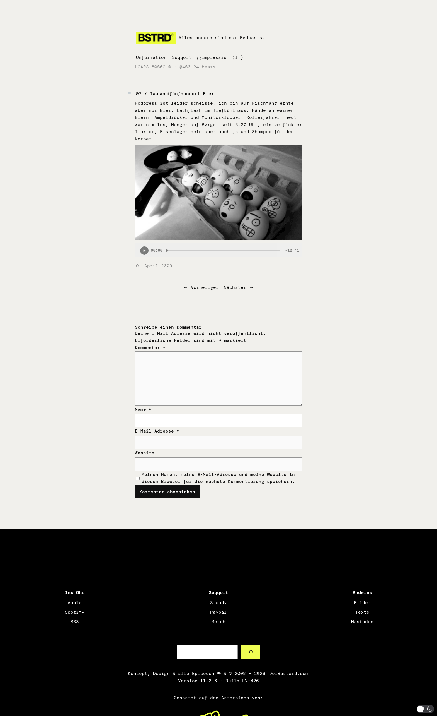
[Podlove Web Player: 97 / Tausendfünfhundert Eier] (218, 250)
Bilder (362, 603)
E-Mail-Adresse (157, 431)
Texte (362, 612)
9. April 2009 (154, 266)
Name (143, 409)
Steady (218, 603)
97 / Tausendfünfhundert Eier (175, 94)
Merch (218, 621)
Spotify (74, 612)
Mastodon (362, 621)
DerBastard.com (288, 673)
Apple (75, 603)
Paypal (218, 612)
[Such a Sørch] (250, 652)
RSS (75, 621)
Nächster (235, 287)
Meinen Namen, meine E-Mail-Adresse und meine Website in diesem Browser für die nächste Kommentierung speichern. (218, 478)
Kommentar (150, 347)
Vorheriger (205, 287)
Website (144, 453)
